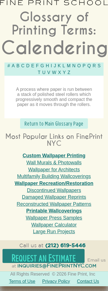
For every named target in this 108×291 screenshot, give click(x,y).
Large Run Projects (54, 231)
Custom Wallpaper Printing (54, 155)
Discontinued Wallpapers (54, 190)
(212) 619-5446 (65, 245)
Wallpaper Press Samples (54, 218)
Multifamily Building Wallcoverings (54, 176)
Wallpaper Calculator (54, 225)
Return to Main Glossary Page (54, 123)
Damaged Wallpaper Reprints (54, 197)
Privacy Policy (56, 281)
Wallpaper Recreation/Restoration (54, 183)
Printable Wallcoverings (54, 211)
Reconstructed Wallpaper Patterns (54, 204)
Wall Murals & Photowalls (54, 162)
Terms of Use (22, 281)
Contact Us (88, 281)
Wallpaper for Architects (54, 169)
